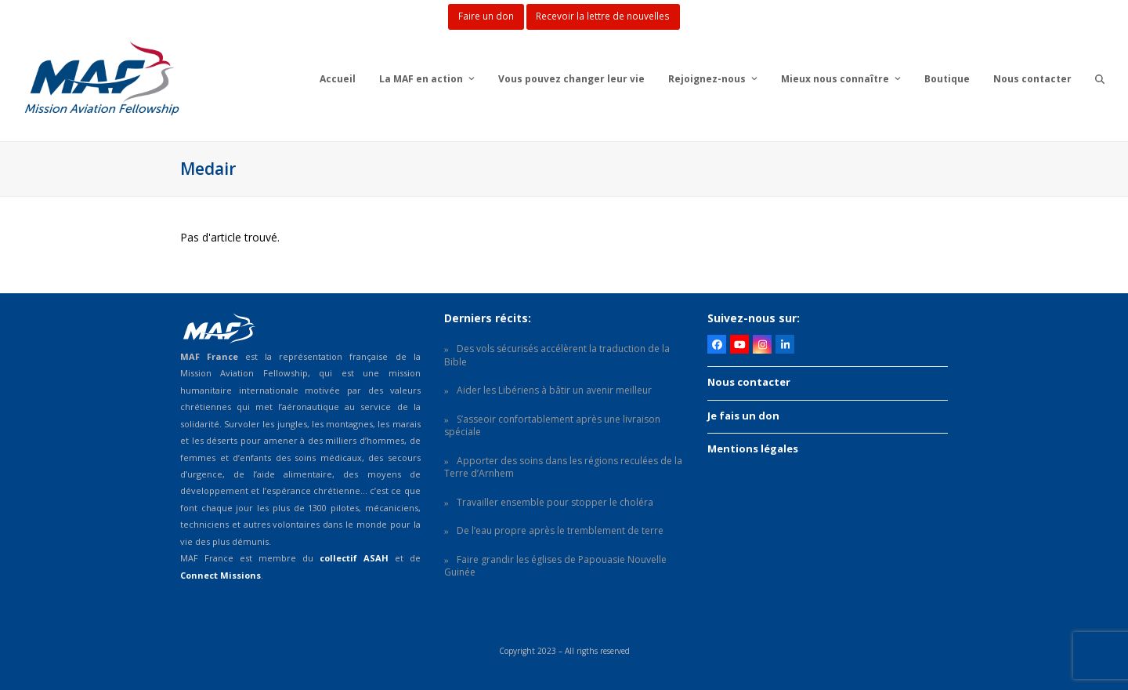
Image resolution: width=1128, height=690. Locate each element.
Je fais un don (743, 416)
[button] (1099, 78)
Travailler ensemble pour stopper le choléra (555, 502)
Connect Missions (220, 575)
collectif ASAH (354, 558)
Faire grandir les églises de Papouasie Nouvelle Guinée (555, 566)
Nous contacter (748, 382)
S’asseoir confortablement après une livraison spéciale (552, 425)
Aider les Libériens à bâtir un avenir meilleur (554, 390)
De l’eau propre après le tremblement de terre (560, 530)
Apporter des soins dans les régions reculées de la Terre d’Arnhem (563, 467)
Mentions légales (752, 448)
